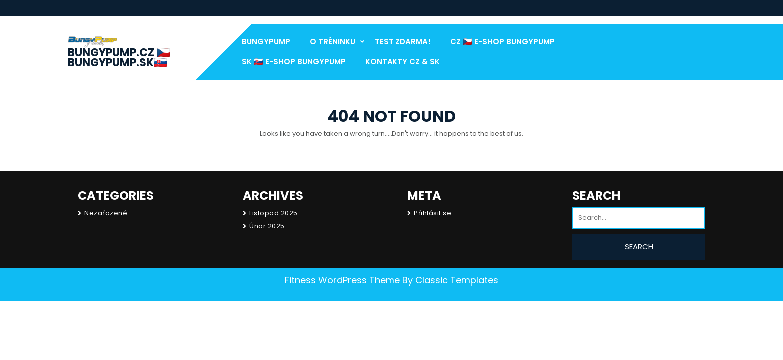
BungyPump (266, 41)
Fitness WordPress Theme (342, 280)
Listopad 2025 (273, 213)
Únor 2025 (267, 226)
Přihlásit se (432, 213)
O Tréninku (332, 41)
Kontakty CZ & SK (402, 61)
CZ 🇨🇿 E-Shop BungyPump (502, 41)
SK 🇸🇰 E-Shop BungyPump (294, 61)
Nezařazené (105, 213)
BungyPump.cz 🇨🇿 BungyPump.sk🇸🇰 (119, 57)
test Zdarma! (403, 41)
